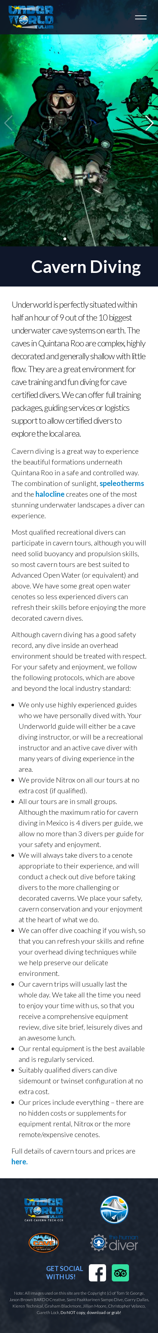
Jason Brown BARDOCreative (37, 1299)
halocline (49, 494)
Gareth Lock (48, 1312)
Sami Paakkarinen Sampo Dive (95, 1299)
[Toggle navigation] (140, 17)
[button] (149, 123)
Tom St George (130, 1293)
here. (19, 1161)
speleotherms (122, 483)
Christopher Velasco (126, 1306)
